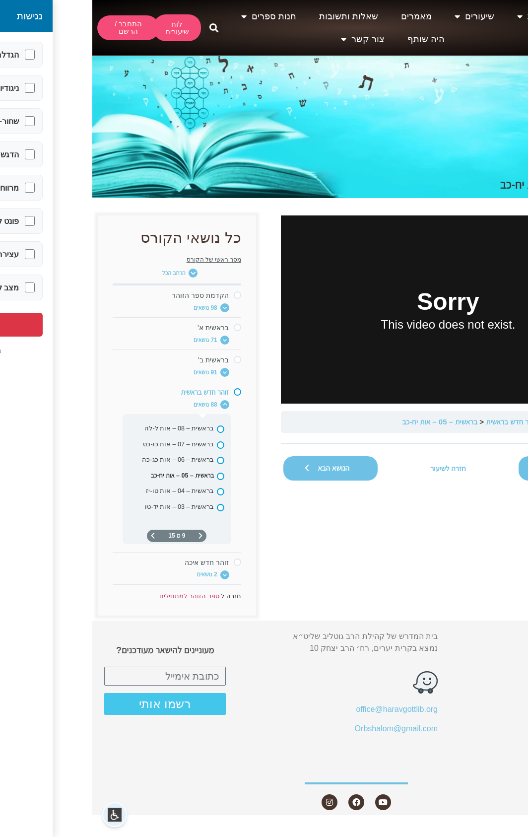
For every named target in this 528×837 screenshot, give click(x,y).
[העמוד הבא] (61, 536)
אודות (441, 16)
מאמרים (324, 16)
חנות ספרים (176, 16)
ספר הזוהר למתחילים (483, 422)
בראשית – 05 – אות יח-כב (347, 422)
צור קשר (270, 39)
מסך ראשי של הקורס (121, 259)
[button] (121, 28)
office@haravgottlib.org (304, 709)
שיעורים (382, 16)
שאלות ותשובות (256, 16)
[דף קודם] (108, 536)
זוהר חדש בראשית (419, 422)
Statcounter (507, 831)
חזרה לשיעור (356, 468)
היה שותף (333, 39)
